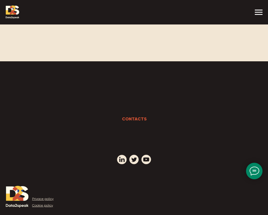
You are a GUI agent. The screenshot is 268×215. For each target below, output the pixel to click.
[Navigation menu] (259, 12)
